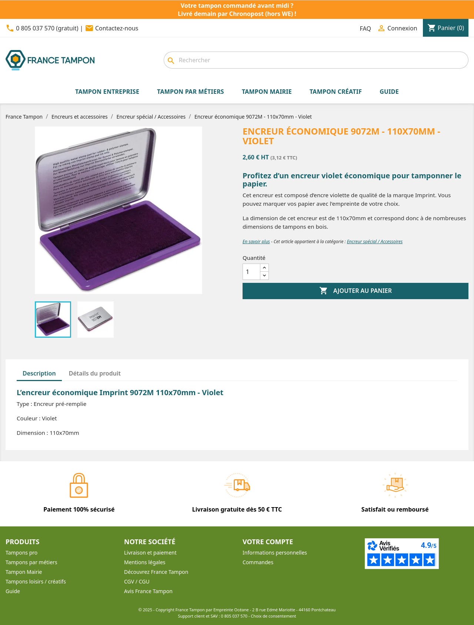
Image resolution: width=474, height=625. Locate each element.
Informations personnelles (275, 552)
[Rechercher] (316, 60)
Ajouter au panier (355, 291)
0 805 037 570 (234, 616)
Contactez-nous (116, 28)
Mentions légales (145, 562)
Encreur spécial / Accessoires (375, 241)
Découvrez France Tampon (156, 571)
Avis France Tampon (148, 591)
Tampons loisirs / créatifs (36, 581)
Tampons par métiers (31, 562)
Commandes (258, 562)
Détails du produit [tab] (95, 373)
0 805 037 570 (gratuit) (47, 28)
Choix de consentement (273, 616)
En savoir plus (256, 241)
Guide (13, 591)
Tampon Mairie (24, 571)
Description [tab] (39, 373)
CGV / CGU (137, 581)
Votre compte (268, 541)
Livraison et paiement (150, 552)
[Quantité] (251, 272)
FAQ (365, 28)
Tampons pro (21, 552)
